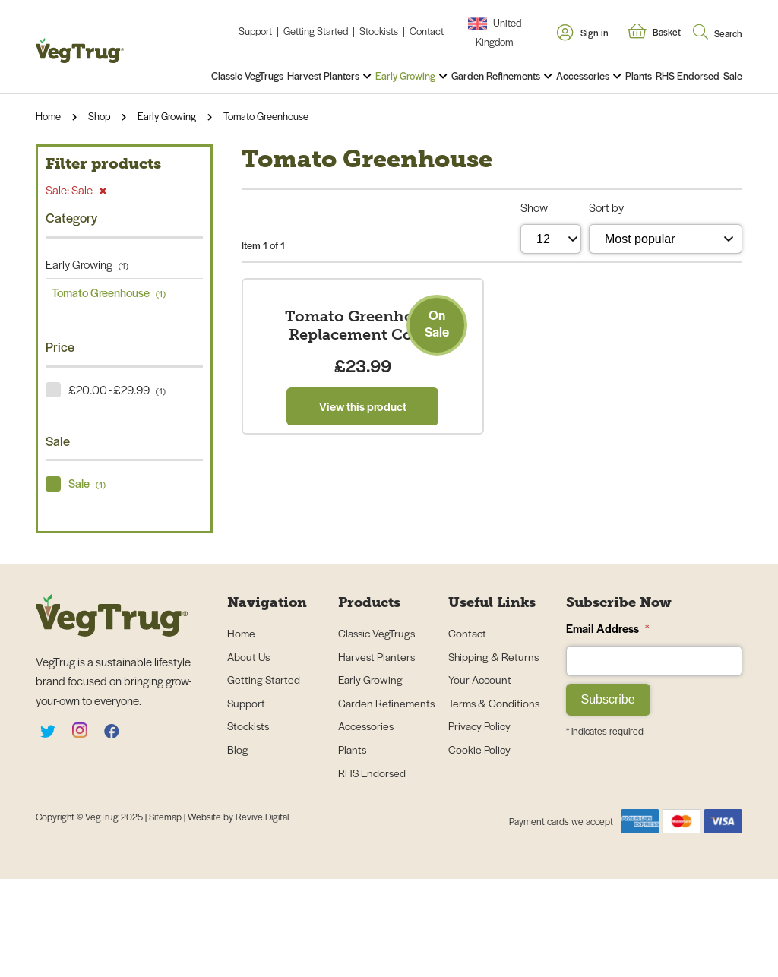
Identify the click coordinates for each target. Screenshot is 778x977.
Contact (427, 31)
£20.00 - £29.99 (117, 389)
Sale (732, 75)
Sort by (606, 207)
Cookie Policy (479, 847)
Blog (237, 847)
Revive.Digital (262, 915)
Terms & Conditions (493, 800)
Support (255, 31)
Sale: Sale (76, 190)
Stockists (378, 31)
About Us (248, 753)
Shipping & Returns (493, 753)
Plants (638, 75)
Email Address (607, 726)
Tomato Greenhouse (265, 116)
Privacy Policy (479, 823)
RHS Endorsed (687, 75)
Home (48, 116)
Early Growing (405, 75)
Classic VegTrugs (247, 75)
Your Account (479, 777)
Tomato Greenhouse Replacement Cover (363, 537)
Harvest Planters (323, 75)
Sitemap (166, 915)
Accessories (582, 75)
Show (534, 207)
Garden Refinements (495, 75)
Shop (99, 116)
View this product (362, 618)
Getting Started (315, 31)
